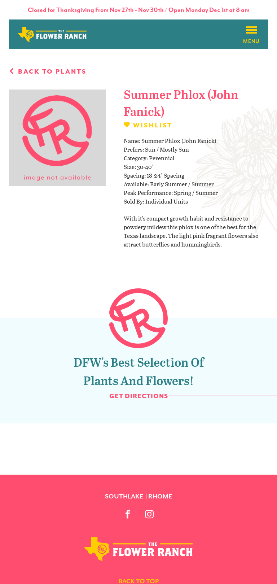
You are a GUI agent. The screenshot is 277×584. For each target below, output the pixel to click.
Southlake (124, 496)
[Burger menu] (251, 30)
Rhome (160, 496)
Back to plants (48, 71)
